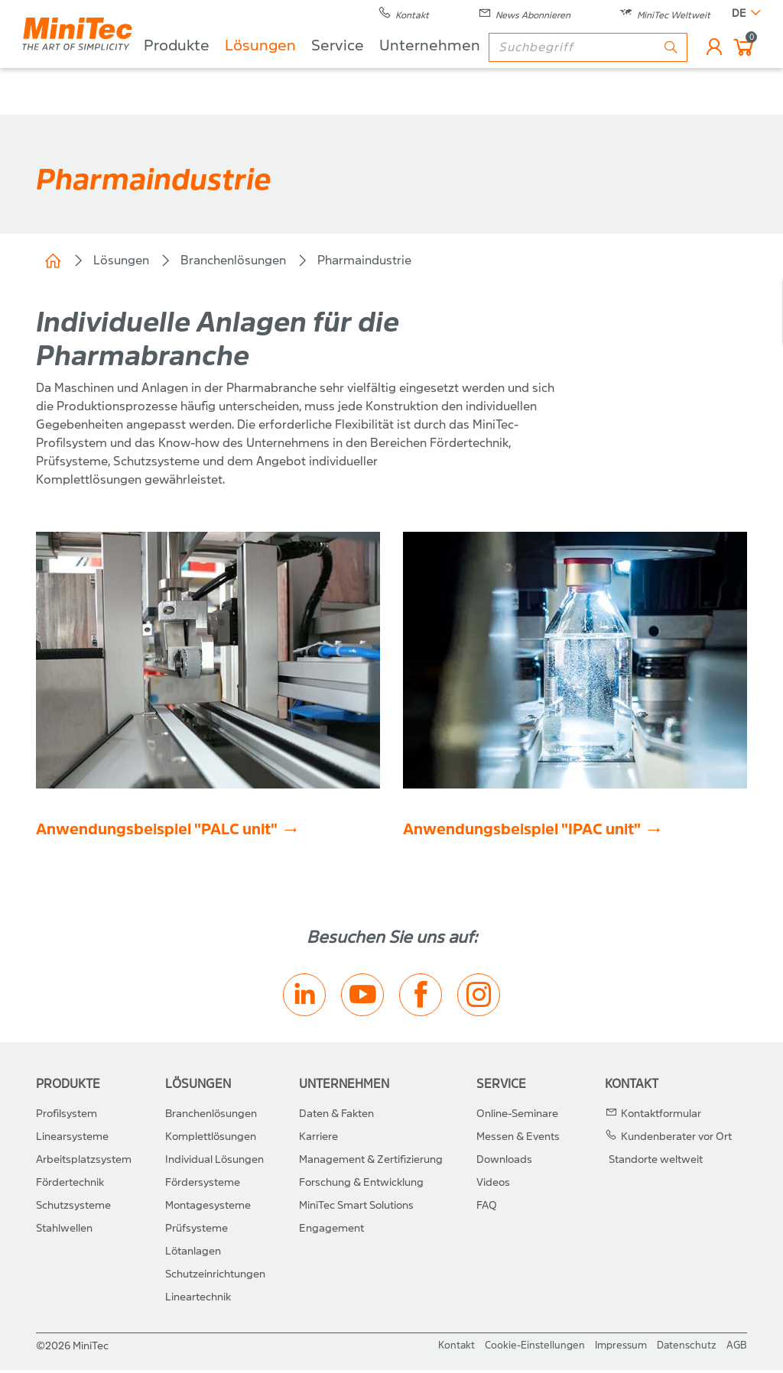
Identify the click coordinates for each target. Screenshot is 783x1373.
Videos (493, 1185)
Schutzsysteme (73, 1208)
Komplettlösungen (210, 1139)
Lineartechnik (198, 1300)
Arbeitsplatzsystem (84, 1162)
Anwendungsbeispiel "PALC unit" (157, 832)
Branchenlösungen (233, 260)
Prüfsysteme (196, 1231)
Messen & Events (518, 1139)
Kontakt (631, 1086)
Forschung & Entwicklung (361, 1185)
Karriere (318, 1139)
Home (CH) (53, 260)
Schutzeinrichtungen (215, 1277)
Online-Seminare (517, 1116)
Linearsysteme (72, 1139)
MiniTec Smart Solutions (356, 1208)
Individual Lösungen (214, 1162)
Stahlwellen (64, 1231)
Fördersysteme (202, 1185)
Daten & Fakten (336, 1116)
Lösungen (300, 69)
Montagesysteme (208, 1208)
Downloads (504, 1162)
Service (377, 69)
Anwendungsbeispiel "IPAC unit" (522, 832)
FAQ (486, 1208)
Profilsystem (66, 1116)
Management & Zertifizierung (371, 1162)
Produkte (216, 69)
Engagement (331, 1231)
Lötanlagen (193, 1254)
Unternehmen (469, 69)
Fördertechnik (70, 1185)
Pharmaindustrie (364, 260)
